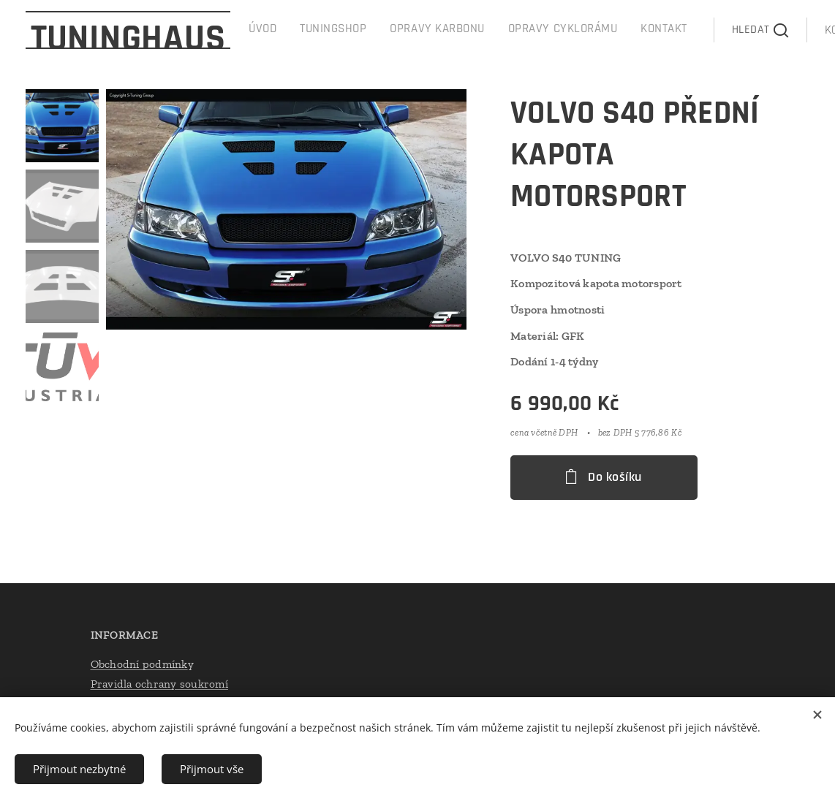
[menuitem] (513, 30)
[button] (684, 30)
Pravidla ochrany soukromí (159, 684)
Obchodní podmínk (139, 663)
